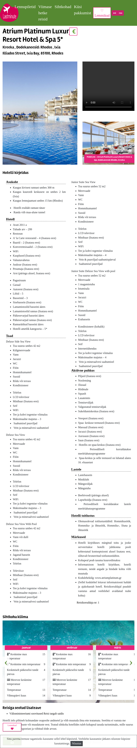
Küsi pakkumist (82, 9)
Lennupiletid (25, 6)
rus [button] (120, 13)
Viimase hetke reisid (45, 12)
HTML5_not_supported (108, 87)
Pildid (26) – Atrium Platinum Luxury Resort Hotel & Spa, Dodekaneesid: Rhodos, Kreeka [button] (109, 158)
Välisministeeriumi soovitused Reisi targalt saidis (36, 713)
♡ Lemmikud (102, 12)
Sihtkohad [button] (63, 6)
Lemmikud (12, 727)
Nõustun (76, 743)
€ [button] (73, 31)
